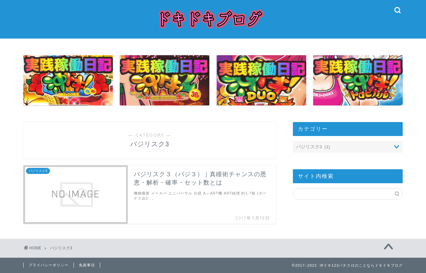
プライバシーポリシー (49, 265)
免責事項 (87, 265)
